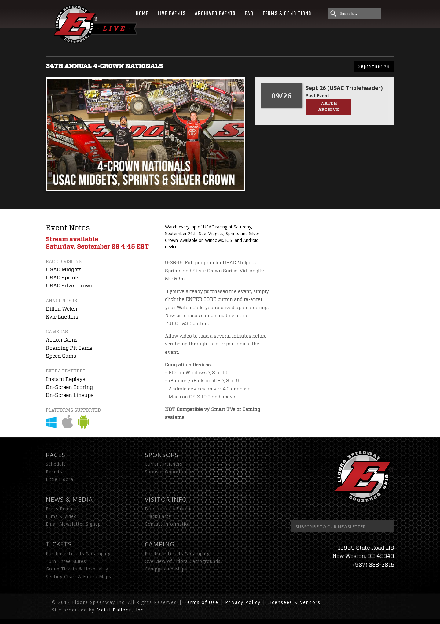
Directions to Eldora (167, 508)
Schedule (56, 464)
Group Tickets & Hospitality (77, 569)
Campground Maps (166, 569)
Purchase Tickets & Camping (78, 553)
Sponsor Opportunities (170, 471)
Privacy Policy (243, 602)
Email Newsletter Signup (73, 524)
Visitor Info (166, 499)
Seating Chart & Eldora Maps (78, 576)
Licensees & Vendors (294, 602)
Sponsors (161, 455)
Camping (160, 544)
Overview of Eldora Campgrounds (183, 561)
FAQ (249, 13)
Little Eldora (59, 479)
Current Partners (163, 464)
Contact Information (168, 524)
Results (54, 471)
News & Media (69, 499)
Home (142, 13)
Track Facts (158, 516)
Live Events (171, 13)
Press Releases (63, 508)
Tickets (59, 544)
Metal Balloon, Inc (120, 610)
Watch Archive (328, 107)
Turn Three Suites (66, 561)
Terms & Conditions (287, 13)
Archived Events (215, 13)
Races (55, 455)
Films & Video (61, 516)
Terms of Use (201, 602)
